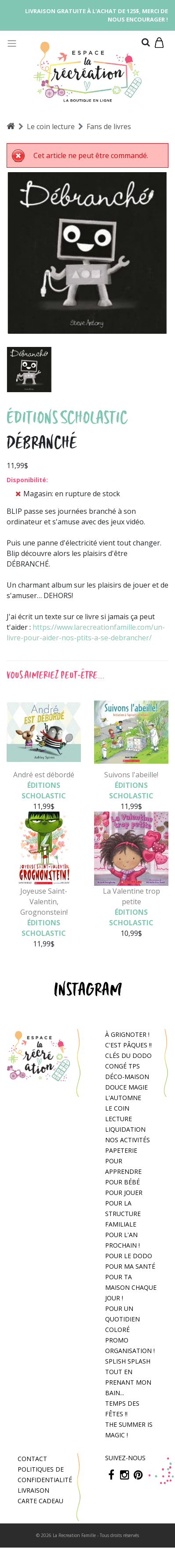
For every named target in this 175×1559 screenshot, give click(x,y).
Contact (32, 1458)
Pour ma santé (130, 1266)
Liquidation (125, 1129)
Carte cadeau (40, 1501)
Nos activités (127, 1140)
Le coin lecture (51, 126)
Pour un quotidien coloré (122, 1319)
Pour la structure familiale (123, 1213)
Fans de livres (109, 126)
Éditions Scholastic (67, 417)
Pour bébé (122, 1182)
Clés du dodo (128, 1055)
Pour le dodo (128, 1256)
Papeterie (121, 1150)
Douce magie (126, 1087)
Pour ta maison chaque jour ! (131, 1287)
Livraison (33, 1490)
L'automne (123, 1097)
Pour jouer (123, 1192)
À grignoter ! (127, 1034)
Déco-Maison (127, 1076)
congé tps (122, 1066)
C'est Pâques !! (128, 1045)
